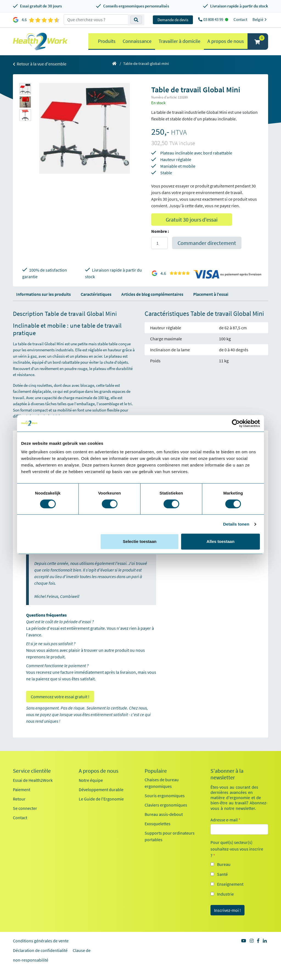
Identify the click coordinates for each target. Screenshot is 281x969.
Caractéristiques (96, 294)
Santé (222, 874)
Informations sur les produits (43, 294)
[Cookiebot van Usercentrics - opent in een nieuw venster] (236, 423)
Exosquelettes (157, 823)
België (260, 19)
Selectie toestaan (140, 541)
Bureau (224, 864)
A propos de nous (225, 41)
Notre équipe (91, 780)
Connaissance (137, 41)
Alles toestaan (221, 541)
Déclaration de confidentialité (40, 950)
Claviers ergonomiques (166, 805)
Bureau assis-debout (164, 814)
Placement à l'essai (210, 294)
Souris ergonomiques (165, 795)
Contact (240, 19)
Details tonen (236, 524)
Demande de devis (173, 19)
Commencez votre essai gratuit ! (60, 696)
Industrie (225, 894)
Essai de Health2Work (33, 780)
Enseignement (230, 884)
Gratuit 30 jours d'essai (192, 219)
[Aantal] (159, 243)
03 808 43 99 (213, 19)
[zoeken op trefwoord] (96, 19)
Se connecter (25, 808)
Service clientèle (32, 771)
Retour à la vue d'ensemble (39, 64)
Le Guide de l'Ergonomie (101, 799)
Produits (107, 41)
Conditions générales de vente (41, 940)
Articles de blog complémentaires (152, 294)
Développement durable (101, 789)
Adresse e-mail (225, 819)
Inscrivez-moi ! (227, 910)
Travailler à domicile (179, 41)
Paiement (21, 789)
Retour (19, 799)
